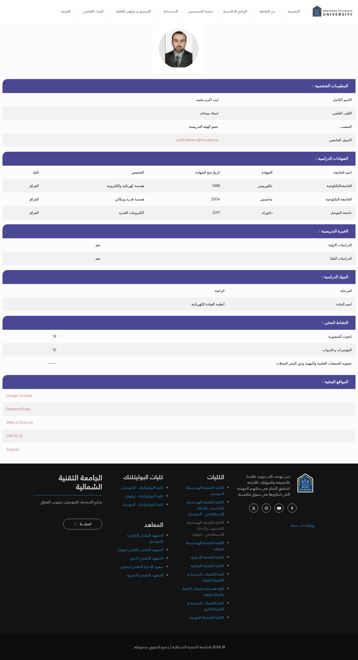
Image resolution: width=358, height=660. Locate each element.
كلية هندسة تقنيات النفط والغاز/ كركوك (203, 591)
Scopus (12, 449)
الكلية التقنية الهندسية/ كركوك (205, 546)
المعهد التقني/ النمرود (144, 575)
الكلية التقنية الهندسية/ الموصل (205, 490)
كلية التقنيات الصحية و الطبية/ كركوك (205, 577)
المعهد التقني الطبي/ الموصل (145, 538)
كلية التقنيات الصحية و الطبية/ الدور (205, 606)
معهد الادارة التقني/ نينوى (141, 567)
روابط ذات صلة (302, 525)
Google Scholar (19, 395)
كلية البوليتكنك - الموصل (142, 487)
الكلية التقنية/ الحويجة (206, 617)
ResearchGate (18, 409)
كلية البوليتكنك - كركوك (144, 496)
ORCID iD (14, 436)
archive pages (302, 545)
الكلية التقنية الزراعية (207, 566)
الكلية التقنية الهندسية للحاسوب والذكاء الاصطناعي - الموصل (205, 508)
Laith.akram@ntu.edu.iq (197, 140)
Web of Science (19, 422)
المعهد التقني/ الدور (146, 558)
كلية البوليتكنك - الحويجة (143, 504)
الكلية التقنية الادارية (207, 557)
